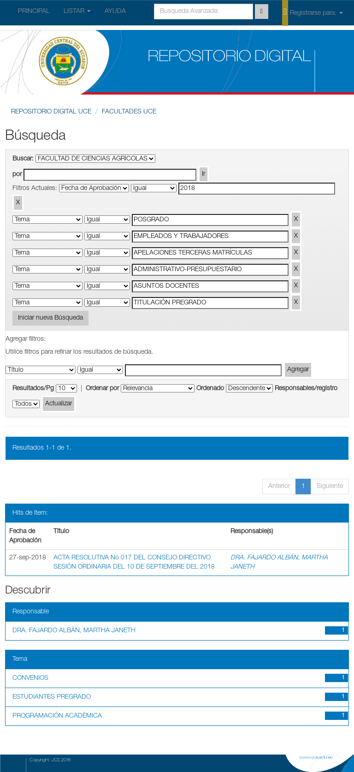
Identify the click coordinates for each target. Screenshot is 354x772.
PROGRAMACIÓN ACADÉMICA (57, 716)
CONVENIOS (30, 678)
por (17, 175)
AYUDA (115, 11)
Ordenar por (102, 389)
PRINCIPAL (34, 11)
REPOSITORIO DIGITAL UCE (51, 112)
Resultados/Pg (33, 389)
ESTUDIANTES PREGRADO (51, 697)
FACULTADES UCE (129, 112)
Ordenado (210, 389)
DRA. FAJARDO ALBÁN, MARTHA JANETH (74, 631)
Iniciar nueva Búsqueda (50, 318)
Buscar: (23, 159)
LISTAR (77, 11)
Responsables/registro (306, 389)
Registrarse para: (312, 12)
